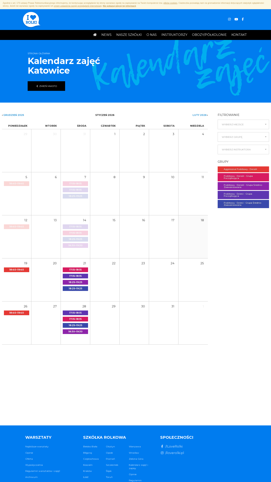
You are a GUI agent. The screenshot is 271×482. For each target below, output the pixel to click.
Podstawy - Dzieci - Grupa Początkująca (236, 194)
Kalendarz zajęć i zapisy (138, 466)
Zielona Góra (136, 458)
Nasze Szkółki (129, 35)
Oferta (29, 458)
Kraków (87, 470)
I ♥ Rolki (31, 20)
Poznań (110, 458)
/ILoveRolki (171, 446)
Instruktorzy (174, 35)
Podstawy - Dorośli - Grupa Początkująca (236, 177)
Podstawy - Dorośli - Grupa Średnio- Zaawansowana (241, 186)
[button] (243, 124)
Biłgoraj (87, 452)
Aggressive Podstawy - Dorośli (238, 169)
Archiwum (31, 477)
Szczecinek (112, 464)
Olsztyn (110, 446)
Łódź (85, 477)
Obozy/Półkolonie (209, 35)
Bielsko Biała (90, 446)
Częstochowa (91, 458)
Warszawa (135, 446)
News (106, 35)
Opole (109, 452)
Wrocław (134, 452)
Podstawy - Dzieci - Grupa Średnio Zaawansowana (240, 203)
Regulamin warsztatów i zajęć (42, 470)
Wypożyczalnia (34, 464)
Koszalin (88, 464)
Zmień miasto (46, 86)
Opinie (29, 452)
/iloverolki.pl (172, 453)
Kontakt (239, 35)
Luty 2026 (199, 115)
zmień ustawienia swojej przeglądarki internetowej (78, 6)
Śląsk (109, 470)
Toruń (109, 477)
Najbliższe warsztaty (37, 446)
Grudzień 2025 (13, 115)
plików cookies (170, 3)
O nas (151, 35)
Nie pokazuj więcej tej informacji (119, 6)
